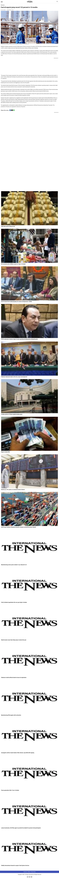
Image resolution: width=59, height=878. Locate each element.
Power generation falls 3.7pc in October (10, 790)
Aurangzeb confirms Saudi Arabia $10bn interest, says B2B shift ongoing (17, 752)
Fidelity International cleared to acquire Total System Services (15, 865)
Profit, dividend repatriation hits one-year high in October (14, 602)
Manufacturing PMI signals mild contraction (11, 715)
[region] (29, 66)
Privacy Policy (33, 871)
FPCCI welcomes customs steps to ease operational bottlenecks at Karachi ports (19, 339)
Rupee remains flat (5, 452)
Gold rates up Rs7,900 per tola (8, 226)
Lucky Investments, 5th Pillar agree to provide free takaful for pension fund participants (21, 827)
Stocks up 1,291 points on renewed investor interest (13, 489)
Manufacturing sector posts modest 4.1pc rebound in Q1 (14, 564)
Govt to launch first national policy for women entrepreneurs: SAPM (16, 301)
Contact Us (25, 871)
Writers (29, 871)
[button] (10, 110)
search (57, 1)
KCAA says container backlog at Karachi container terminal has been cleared (18, 527)
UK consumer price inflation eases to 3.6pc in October (13, 264)
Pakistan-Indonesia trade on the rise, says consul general (14, 376)
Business (3, 5)
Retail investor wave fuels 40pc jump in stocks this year (13, 640)
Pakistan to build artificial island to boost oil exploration (13, 677)
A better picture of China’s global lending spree (11, 414)
